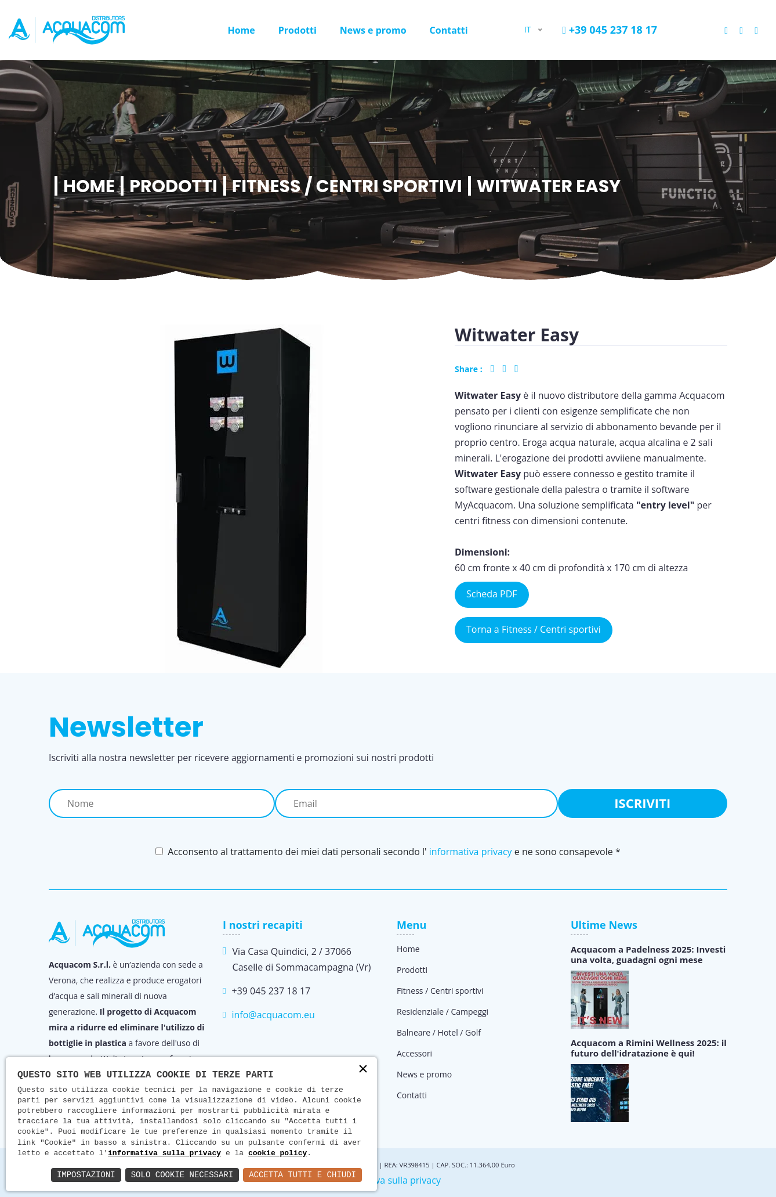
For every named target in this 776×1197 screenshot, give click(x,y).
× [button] (363, 1070)
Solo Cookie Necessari (182, 1174)
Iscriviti (642, 803)
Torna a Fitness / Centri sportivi (533, 629)
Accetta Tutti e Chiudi (302, 1174)
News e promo (373, 30)
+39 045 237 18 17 (609, 30)
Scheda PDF (491, 593)
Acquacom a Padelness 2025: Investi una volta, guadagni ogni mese (648, 954)
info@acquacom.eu (272, 1014)
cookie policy (277, 1153)
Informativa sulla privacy (388, 1180)
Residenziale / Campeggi (442, 1011)
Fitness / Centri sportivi (347, 186)
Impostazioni (86, 1174)
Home (241, 30)
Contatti (449, 30)
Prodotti (297, 30)
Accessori (414, 1053)
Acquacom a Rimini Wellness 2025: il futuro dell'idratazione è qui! (649, 1047)
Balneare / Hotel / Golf (439, 1032)
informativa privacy (470, 851)
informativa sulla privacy (164, 1153)
